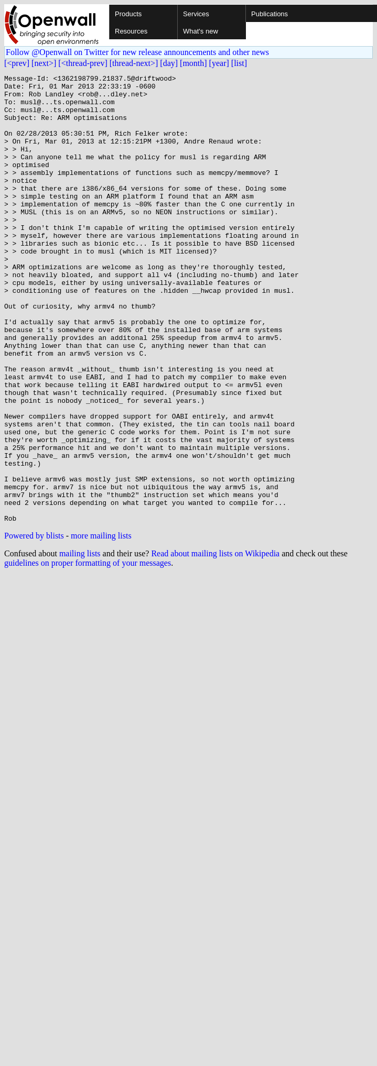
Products (128, 14)
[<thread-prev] (82, 63)
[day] (169, 63)
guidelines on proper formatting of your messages (87, 652)
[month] (193, 63)
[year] (219, 63)
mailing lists (80, 643)
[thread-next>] (134, 63)
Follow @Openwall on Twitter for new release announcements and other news (137, 52)
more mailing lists (101, 625)
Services (196, 14)
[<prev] (16, 63)
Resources (131, 31)
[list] (239, 63)
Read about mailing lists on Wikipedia (215, 643)
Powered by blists (34, 625)
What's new (200, 31)
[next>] (43, 63)
